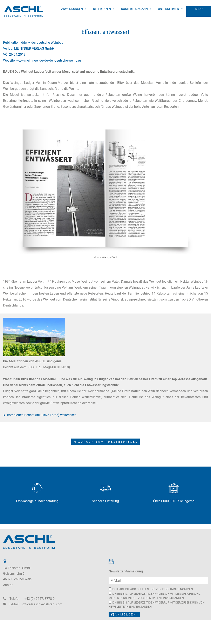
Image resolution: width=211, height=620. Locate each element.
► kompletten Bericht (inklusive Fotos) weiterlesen (39, 415)
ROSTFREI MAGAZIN (136, 9)
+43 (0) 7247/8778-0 (39, 599)
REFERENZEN (104, 9)
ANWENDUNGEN (74, 9)
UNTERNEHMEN (170, 9)
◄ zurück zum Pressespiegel (105, 441)
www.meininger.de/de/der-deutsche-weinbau (48, 60)
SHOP (199, 9)
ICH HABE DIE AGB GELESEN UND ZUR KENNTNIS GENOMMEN (151, 589)
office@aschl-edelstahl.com (42, 604)
